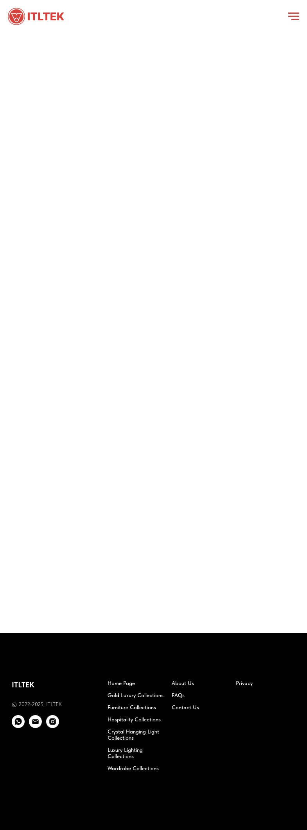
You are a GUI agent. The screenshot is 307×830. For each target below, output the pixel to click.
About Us (183, 683)
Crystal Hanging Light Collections (133, 734)
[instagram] (52, 726)
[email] (35, 726)
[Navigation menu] (293, 16)
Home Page (121, 683)
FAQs (178, 695)
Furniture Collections (132, 707)
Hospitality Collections (134, 719)
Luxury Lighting (125, 750)
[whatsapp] (18, 726)
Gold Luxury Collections (135, 695)
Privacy (244, 683)
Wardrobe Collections (133, 768)
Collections (121, 756)
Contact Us (185, 707)
